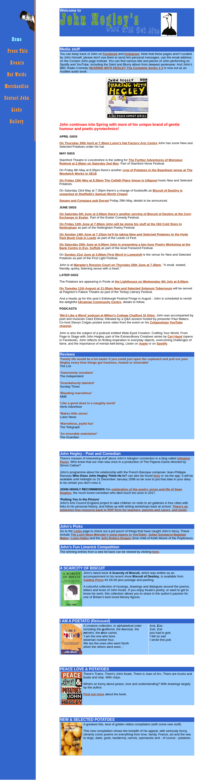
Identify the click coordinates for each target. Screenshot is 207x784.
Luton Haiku (80, 538)
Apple (143, 343)
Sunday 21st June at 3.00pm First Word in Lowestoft (103, 254)
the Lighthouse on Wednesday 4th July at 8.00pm (151, 281)
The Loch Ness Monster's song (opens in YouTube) (108, 534)
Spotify (162, 343)
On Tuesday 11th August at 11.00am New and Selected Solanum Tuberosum (115, 288)
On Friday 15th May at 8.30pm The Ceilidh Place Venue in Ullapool (108, 180)
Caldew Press (93, 580)
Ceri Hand (174, 336)
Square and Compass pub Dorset (84, 200)
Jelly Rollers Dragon (116, 538)
